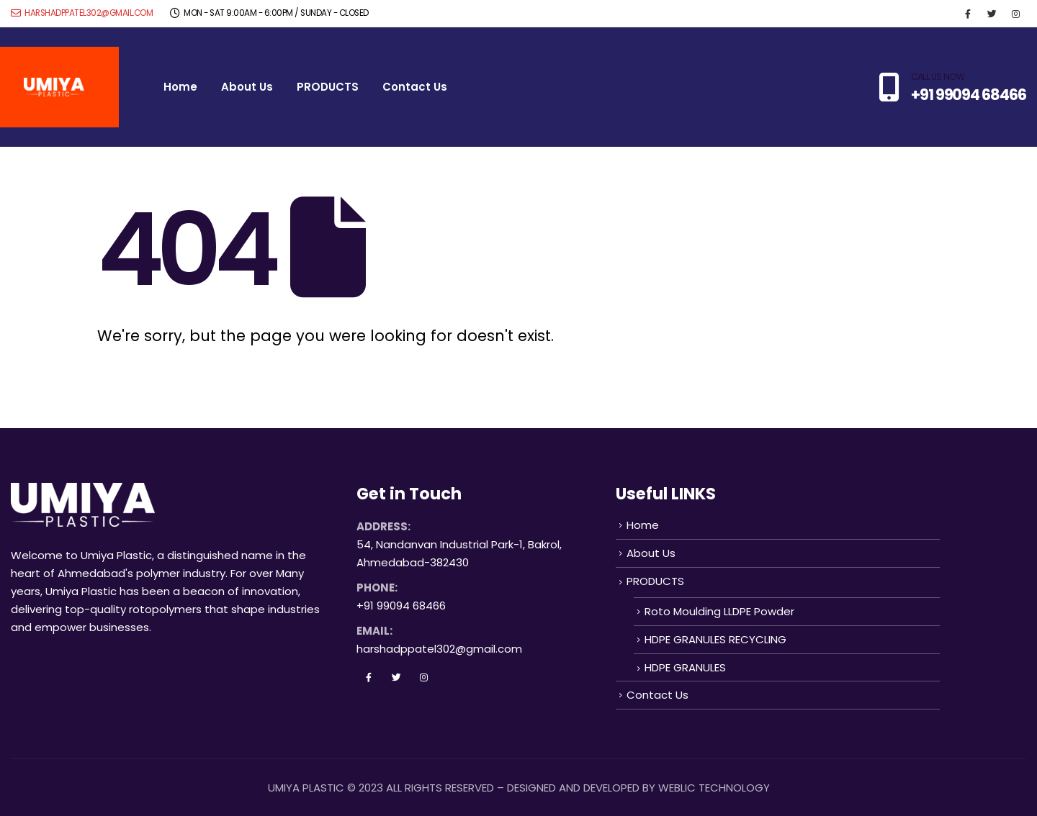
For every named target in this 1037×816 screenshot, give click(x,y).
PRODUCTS (328, 86)
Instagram (423, 677)
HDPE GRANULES (685, 667)
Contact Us (414, 86)
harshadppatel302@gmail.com (82, 13)
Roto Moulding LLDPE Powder (719, 611)
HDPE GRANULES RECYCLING (715, 639)
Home (180, 86)
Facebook (369, 677)
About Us (247, 86)
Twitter (396, 677)
